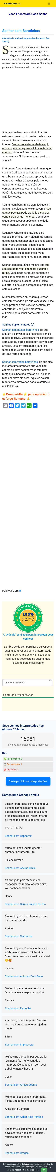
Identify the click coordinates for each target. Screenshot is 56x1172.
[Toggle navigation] (49, 3)
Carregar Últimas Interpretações (28, 781)
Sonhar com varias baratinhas (20, 361)
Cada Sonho (10, 4)
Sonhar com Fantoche (18, 1008)
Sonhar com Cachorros (18, 936)
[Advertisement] (28, 101)
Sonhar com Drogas (17, 1152)
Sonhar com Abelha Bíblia (20, 868)
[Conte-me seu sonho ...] (27, 682)
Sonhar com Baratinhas (21, 31)
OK (44, 1170)
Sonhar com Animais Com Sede (24, 976)
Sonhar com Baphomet (18, 835)
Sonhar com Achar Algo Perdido (24, 1116)
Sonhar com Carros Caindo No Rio (25, 904)
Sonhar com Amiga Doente (21, 1084)
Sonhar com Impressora (19, 1044)
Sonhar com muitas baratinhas (20, 329)
